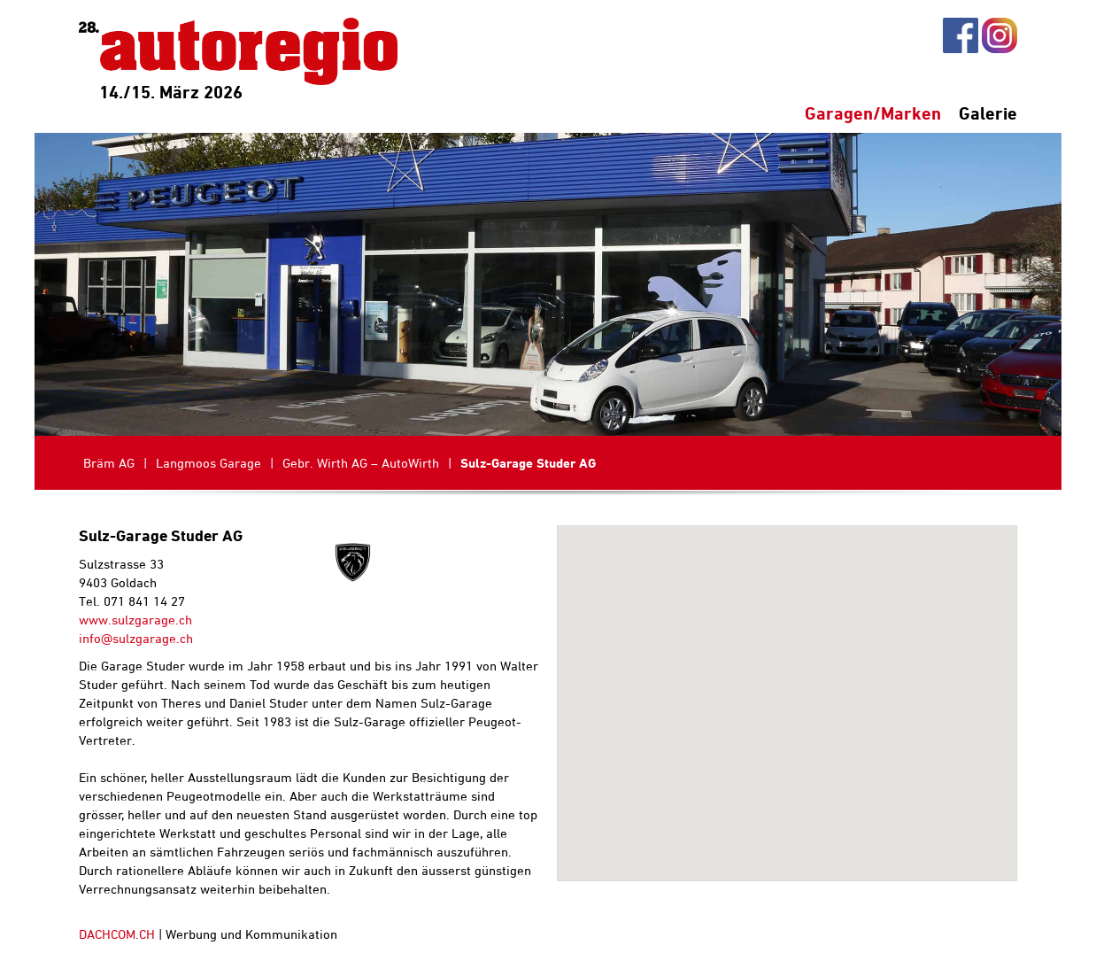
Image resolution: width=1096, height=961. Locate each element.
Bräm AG (109, 462)
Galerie (988, 113)
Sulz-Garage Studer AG (528, 462)
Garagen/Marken (873, 113)
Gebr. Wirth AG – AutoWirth (360, 462)
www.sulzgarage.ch (135, 619)
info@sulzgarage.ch (136, 638)
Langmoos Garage (208, 462)
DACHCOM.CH (117, 934)
